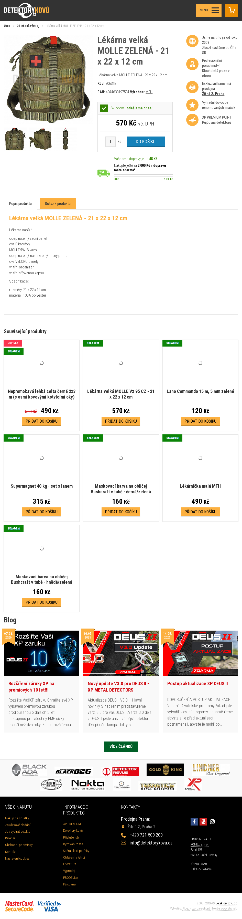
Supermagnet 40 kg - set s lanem (42, 486)
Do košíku (146, 141)
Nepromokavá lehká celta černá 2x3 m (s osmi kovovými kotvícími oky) (41, 394)
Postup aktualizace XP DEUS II (197, 683)
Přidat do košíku (42, 421)
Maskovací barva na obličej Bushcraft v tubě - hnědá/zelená (41, 579)
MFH (149, 92)
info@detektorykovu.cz (151, 842)
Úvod (7, 26)
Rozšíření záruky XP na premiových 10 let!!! (31, 687)
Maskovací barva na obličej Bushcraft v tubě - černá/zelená (121, 488)
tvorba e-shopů (201, 908)
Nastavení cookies (17, 858)
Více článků (121, 746)
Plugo (186, 908)
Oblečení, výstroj (28, 26)
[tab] (20, 204)
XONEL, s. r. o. (199, 844)
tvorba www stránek (224, 908)
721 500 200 (146, 835)
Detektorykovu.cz (226, 903)
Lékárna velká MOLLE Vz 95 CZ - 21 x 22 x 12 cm (121, 394)
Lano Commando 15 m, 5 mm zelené (200, 391)
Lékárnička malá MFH (200, 486)
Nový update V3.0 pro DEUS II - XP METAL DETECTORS (118, 687)
